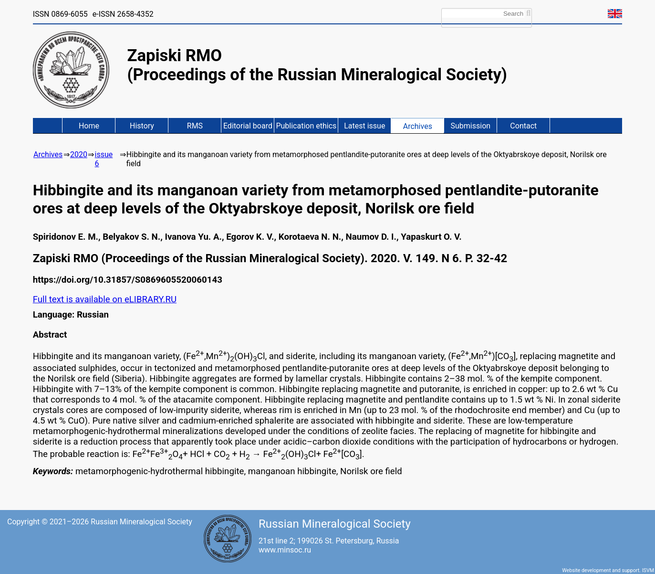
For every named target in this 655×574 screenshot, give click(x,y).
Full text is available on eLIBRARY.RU (105, 299)
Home (89, 125)
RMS (195, 125)
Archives (417, 126)
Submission (471, 125)
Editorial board (247, 125)
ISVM (648, 570)
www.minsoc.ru (285, 549)
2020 (78, 154)
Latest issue (364, 125)
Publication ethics (306, 125)
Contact (523, 125)
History (142, 125)
